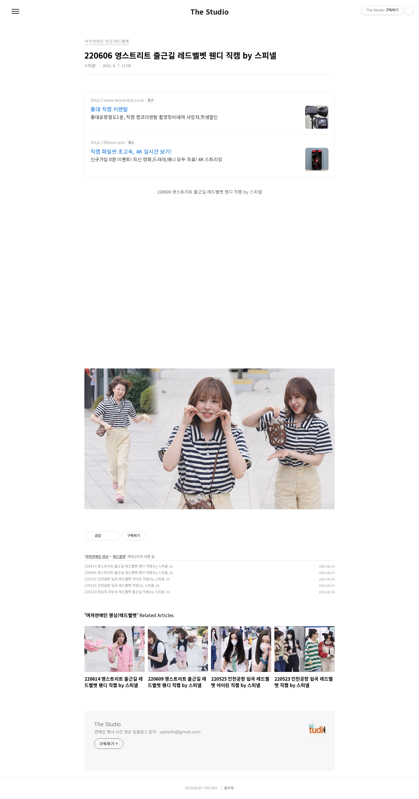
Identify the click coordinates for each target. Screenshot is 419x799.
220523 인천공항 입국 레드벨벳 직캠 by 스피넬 (119, 585)
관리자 (229, 787)
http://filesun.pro (107, 142)
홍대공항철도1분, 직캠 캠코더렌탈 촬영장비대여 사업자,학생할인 (154, 116)
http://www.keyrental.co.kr (117, 100)
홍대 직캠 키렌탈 (109, 109)
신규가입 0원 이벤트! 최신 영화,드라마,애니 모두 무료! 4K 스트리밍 (156, 159)
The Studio (209, 11)
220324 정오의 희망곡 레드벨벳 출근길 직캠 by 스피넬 (124, 591)
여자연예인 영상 (97, 556)
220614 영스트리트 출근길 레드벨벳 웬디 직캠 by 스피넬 (126, 565)
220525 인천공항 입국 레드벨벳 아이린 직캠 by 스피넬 (124, 578)
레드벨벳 (119, 556)
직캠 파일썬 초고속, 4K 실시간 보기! (131, 151)
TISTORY (211, 787)
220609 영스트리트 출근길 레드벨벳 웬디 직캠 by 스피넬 (126, 572)
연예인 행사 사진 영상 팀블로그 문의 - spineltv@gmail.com (147, 732)
